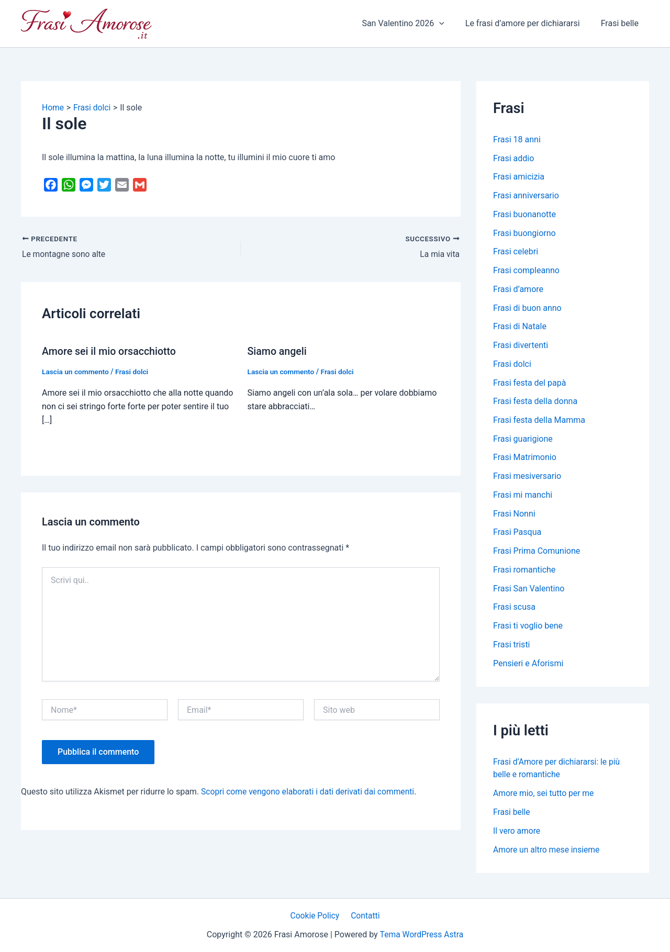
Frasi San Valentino (528, 592)
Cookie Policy (316, 915)
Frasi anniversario (526, 196)
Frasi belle (622, 23)
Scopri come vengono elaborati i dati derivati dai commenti (310, 792)
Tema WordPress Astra (421, 934)
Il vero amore (517, 834)
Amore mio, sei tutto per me (544, 797)
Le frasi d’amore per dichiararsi (529, 23)
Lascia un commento (76, 371)
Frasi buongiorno (524, 234)
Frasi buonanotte (524, 215)
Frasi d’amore (518, 290)
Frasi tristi (511, 648)
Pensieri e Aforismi (528, 667)
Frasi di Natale (519, 328)
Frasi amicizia (518, 177)
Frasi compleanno (526, 271)
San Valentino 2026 (413, 23)
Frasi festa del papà (529, 384)
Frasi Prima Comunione (536, 554)
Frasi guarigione (523, 441)
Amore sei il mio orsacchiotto (110, 351)
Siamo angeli (278, 351)
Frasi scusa (514, 610)
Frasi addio (513, 158)
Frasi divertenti (520, 347)
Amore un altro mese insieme (547, 853)
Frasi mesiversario (527, 479)
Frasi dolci (134, 371)
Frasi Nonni (514, 516)
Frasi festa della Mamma (539, 422)
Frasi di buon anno (527, 309)
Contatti (364, 915)
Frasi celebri (515, 252)
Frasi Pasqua (517, 535)
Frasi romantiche (524, 573)
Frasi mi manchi (522, 497)
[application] (449, 23)
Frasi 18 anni (517, 139)
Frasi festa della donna (535, 403)
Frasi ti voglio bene (528, 629)
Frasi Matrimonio (524, 460)
